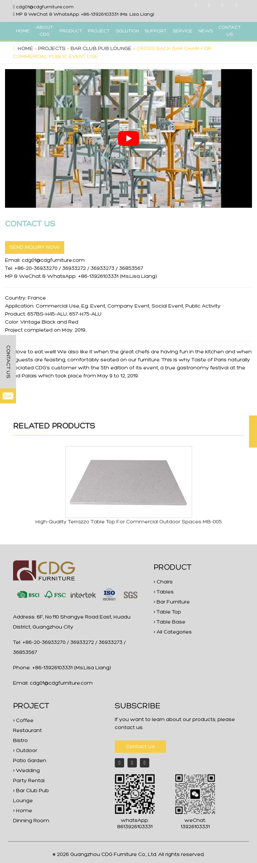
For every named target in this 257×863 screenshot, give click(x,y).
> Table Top (167, 612)
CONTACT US (230, 31)
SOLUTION (127, 31)
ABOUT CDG (44, 31)
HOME (22, 31)
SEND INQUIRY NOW (34, 247)
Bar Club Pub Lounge (101, 48)
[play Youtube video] (128, 138)
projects (52, 48)
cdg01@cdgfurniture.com (45, 7)
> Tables (164, 592)
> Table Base (169, 622)
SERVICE (182, 31)
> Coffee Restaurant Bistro (27, 730)
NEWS (205, 31)
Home (25, 48)
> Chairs (163, 582)
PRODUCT (71, 31)
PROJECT (99, 31)
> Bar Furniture (172, 602)
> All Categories (173, 632)
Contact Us (140, 746)
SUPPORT (156, 31)
